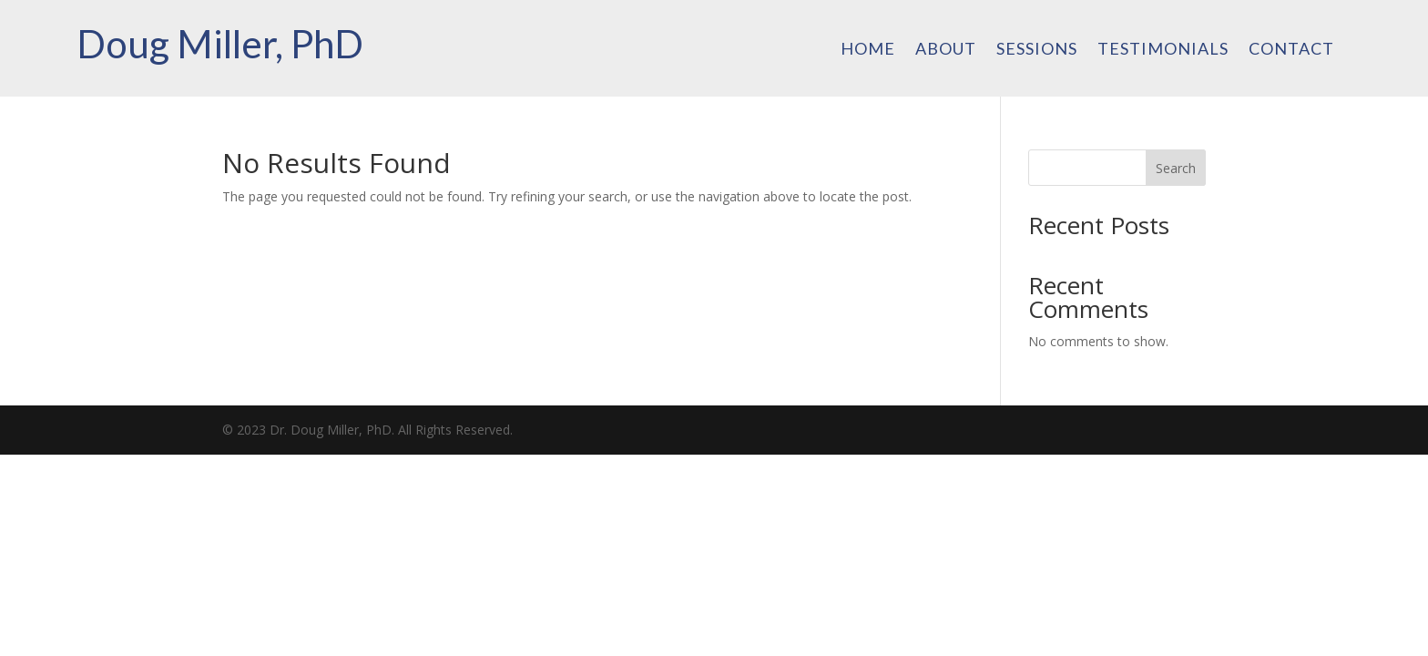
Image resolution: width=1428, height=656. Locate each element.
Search (1176, 168)
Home (868, 50)
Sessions (1036, 50)
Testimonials (1163, 50)
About (945, 50)
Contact (1291, 50)
